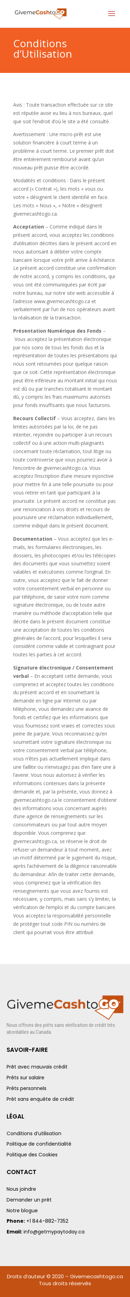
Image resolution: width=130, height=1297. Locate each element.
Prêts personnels (26, 1088)
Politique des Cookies (32, 1154)
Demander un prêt (29, 1199)
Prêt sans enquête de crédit (40, 1099)
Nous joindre (21, 1189)
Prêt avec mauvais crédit (37, 1066)
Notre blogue (22, 1210)
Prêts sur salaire (25, 1077)
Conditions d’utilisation (34, 1133)
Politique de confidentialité (39, 1143)
